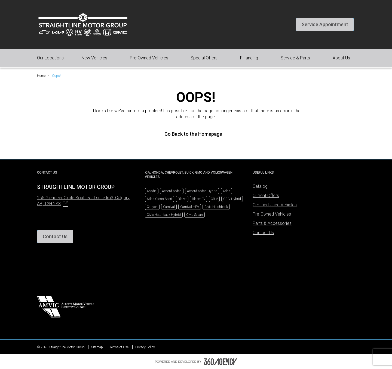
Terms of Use (119, 347)
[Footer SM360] (220, 361)
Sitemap (97, 347)
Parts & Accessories (272, 223)
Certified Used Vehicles (275, 204)
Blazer (182, 199)
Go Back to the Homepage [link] (196, 134)
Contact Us (263, 232)
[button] (325, 24)
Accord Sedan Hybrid (202, 191)
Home (41, 76)
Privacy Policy (145, 347)
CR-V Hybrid (232, 199)
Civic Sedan (194, 215)
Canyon (152, 207)
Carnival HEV (189, 207)
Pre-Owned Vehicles (272, 214)
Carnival (169, 207)
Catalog (260, 186)
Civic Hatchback (216, 207)
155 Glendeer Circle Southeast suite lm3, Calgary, (83, 201)
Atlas (226, 191)
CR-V (214, 199)
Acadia (152, 191)
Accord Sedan (172, 191)
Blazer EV (198, 199)
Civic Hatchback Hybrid (164, 215)
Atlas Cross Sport (159, 199)
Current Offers (266, 195)
